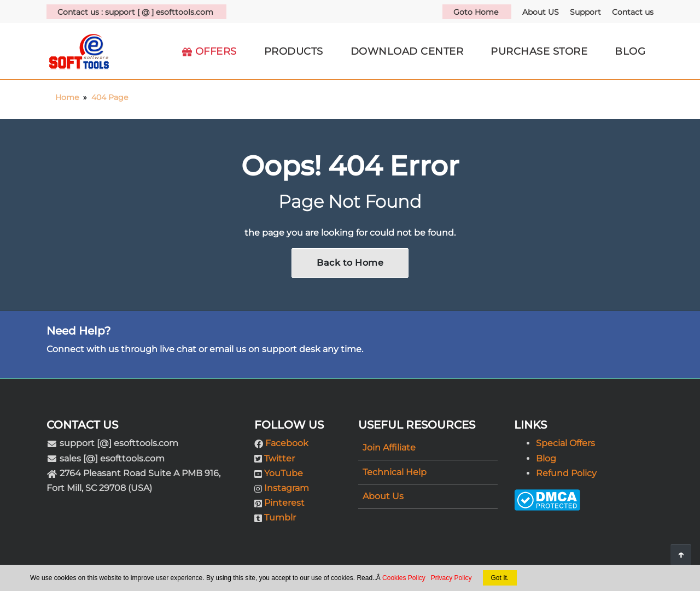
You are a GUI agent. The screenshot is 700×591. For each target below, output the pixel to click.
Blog (546, 458)
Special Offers (565, 443)
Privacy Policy (451, 578)
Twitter (279, 458)
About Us (383, 496)
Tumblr (280, 517)
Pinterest (284, 503)
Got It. (500, 578)
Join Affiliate (389, 447)
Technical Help (395, 472)
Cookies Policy (403, 578)
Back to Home (350, 263)
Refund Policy (566, 473)
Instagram (286, 488)
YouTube (283, 473)
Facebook (286, 443)
